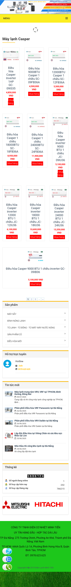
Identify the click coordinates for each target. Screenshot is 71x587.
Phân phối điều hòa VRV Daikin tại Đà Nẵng (36, 421)
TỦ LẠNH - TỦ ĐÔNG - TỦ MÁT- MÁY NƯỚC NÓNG (31, 327)
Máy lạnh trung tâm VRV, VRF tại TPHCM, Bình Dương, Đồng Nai (37, 393)
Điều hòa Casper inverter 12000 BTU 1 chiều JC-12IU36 (12, 215)
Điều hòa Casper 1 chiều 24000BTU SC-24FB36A (37, 143)
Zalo (21, 365)
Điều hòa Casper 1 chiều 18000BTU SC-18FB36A (12, 143)
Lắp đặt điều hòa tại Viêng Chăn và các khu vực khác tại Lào (38, 434)
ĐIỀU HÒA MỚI (14, 341)
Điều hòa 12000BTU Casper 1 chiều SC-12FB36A (58, 75)
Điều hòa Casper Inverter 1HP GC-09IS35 (11, 78)
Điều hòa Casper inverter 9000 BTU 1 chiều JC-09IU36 (60, 146)
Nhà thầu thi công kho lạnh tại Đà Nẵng (34, 446)
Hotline (19, 361)
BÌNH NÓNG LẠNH (16, 321)
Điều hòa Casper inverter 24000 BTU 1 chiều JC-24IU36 (59, 215)
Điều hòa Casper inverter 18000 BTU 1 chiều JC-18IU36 (35, 215)
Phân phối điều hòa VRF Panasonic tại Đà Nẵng (38, 408)
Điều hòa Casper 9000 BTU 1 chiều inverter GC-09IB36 (35, 270)
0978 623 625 (24, 369)
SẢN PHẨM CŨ (14, 334)
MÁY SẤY (11, 314)
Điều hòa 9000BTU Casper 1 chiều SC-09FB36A (34, 75)
